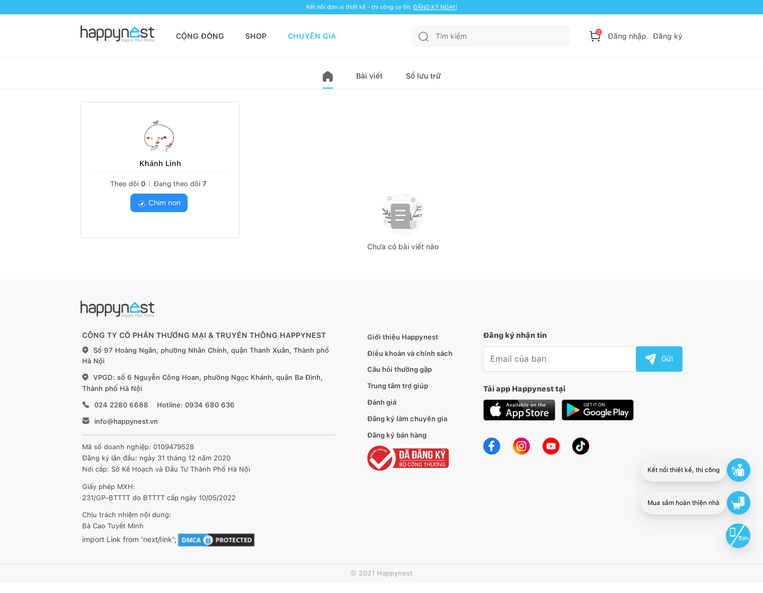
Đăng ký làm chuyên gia (407, 419)
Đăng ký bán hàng (397, 435)
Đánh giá (381, 402)
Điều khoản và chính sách (410, 353)
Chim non (159, 202)
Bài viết (369, 76)
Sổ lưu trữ (423, 76)
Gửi (659, 358)
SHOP (256, 36)
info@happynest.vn (126, 421)
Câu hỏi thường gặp (399, 369)
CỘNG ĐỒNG (200, 36)
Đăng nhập (627, 36)
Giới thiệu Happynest (402, 337)
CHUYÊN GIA (312, 36)
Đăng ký (667, 36)
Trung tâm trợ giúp (397, 386)
